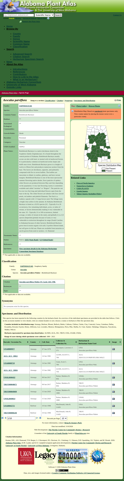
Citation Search (21, 56)
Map (73, 106)
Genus (16, 39)
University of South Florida (57, 433)
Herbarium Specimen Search (28, 59)
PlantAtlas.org (80, 433)
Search (11, 18)
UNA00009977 (9, 349)
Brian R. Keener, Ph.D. (73, 423)
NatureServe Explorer (85, 186)
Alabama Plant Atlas (9, 93)
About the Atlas (14, 64)
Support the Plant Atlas (31, 21)
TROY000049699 (10, 391)
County (17, 33)
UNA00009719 (9, 363)
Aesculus (23, 270)
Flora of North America (85, 183)
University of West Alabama (21, 84)
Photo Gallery (82, 106)
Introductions (20, 69)
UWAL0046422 (9, 377)
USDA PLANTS (83, 188)
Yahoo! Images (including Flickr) (89, 194)
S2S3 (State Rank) (32, 240)
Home (9, 26)
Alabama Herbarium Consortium (23, 82)
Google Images (82, 191)
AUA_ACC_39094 (11, 370)
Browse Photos (94, 106)
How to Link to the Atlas (26, 77)
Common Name (21, 44)
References (19, 71)
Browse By (12, 29)
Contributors (20, 74)
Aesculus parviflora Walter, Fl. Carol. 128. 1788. (37, 282)
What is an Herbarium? (25, 79)
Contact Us (117, 15)
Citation (60, 100)
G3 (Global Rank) (46, 240)
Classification (20, 46)
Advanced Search (29, 18)
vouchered (98, 111)
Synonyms (68, 100)
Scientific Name (21, 41)
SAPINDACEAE (25, 106)
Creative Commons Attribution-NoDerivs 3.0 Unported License (76, 473)
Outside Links (13, 87)
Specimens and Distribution (84, 100)
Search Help (42, 18)
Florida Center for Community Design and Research (91, 443)
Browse (18, 18)
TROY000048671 (10, 384)
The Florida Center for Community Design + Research (69, 430)
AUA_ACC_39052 (11, 356)
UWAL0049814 (9, 399)
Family (16, 36)
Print (119, 100)
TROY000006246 (10, 413)
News (9, 61)
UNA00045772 (9, 406)
